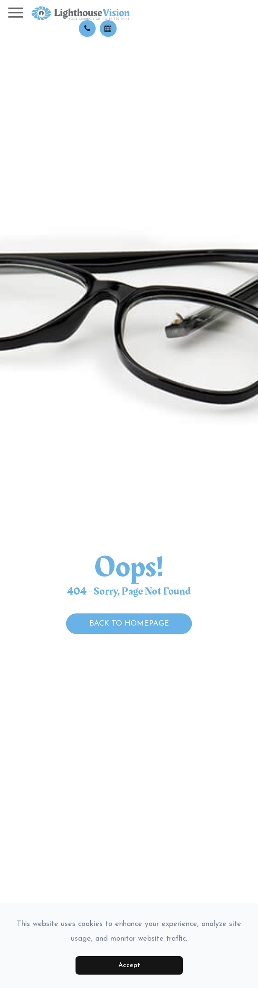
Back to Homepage (129, 624)
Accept (129, 965)
